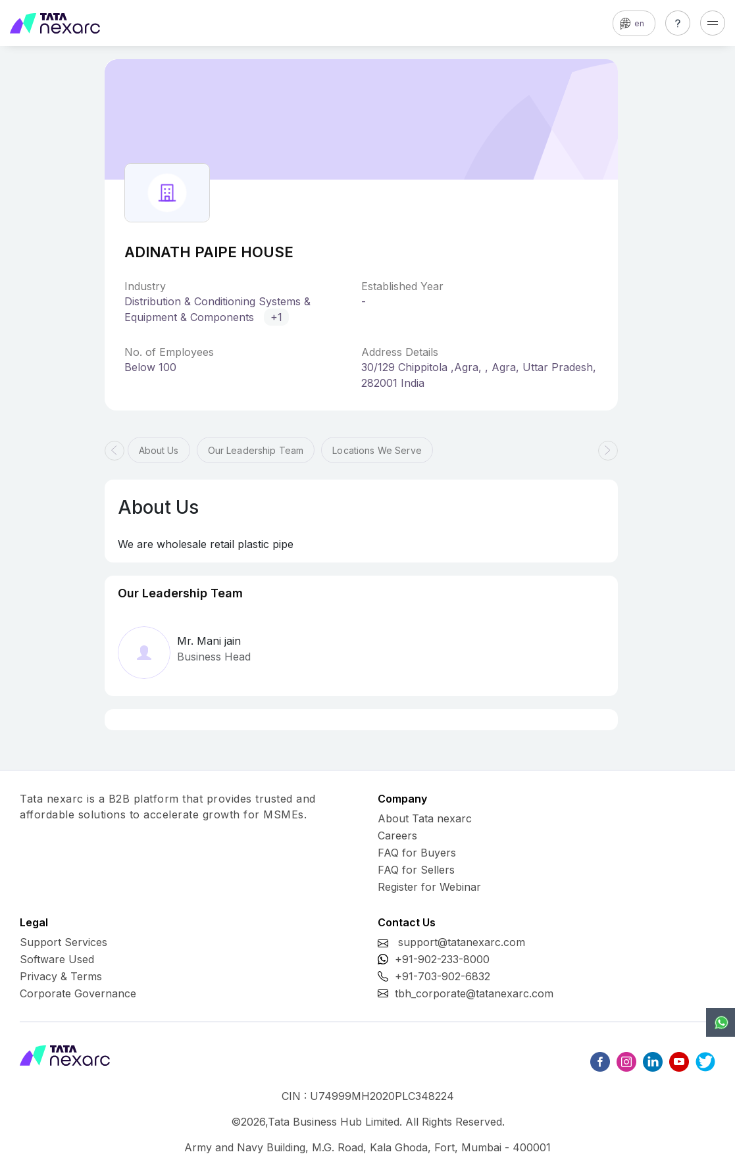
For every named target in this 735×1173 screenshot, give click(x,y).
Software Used (57, 959)
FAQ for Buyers (417, 852)
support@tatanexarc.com (461, 942)
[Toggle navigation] (712, 23)
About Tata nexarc (425, 818)
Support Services (63, 942)
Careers (397, 835)
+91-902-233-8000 (442, 959)
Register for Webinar (429, 886)
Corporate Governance (78, 993)
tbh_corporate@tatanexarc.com (474, 993)
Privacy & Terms (61, 976)
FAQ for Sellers (416, 869)
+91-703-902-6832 (442, 976)
